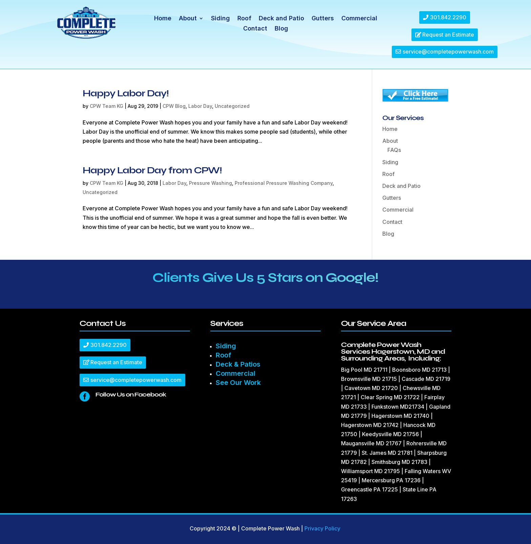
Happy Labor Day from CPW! (152, 170)
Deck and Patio (281, 19)
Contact (255, 29)
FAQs (394, 150)
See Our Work (238, 382)
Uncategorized (232, 106)
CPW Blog (174, 106)
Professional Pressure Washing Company (284, 183)
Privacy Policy (322, 528)
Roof (244, 19)
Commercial (359, 19)
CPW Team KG (106, 106)
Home (162, 19)
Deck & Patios (238, 364)
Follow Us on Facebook (130, 394)
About (188, 19)
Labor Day (200, 106)
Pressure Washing (210, 183)
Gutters (323, 19)
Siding (220, 19)
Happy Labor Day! (126, 93)
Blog (281, 29)
